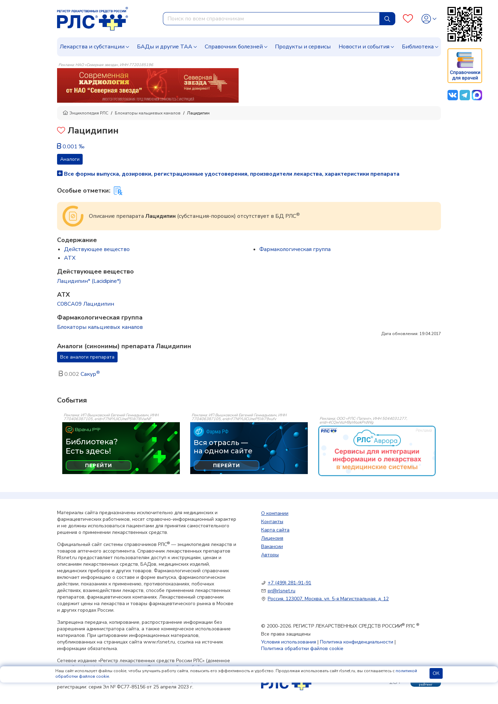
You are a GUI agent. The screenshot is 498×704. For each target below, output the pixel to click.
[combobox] (271, 18)
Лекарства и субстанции (92, 46)
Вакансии (272, 546)
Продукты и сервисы (303, 46)
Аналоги (70, 159)
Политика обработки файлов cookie (302, 648)
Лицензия (272, 538)
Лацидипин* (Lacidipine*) (89, 281)
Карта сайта (275, 530)
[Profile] (429, 19)
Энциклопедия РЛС (85, 113)
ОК (436, 673)
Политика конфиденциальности (356, 642)
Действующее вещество (97, 249)
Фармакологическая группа (295, 249)
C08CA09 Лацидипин (85, 304)
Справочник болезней (234, 46)
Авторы (270, 555)
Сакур (90, 374)
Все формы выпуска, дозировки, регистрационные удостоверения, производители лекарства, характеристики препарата (228, 174)
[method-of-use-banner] (148, 85)
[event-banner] (377, 451)
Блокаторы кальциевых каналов (148, 113)
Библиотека (418, 46)
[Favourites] (408, 18)
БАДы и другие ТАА (164, 46)
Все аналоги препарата (87, 357)
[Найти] (387, 18)
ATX (69, 258)
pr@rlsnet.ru (281, 590)
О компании (274, 513)
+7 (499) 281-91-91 (289, 583)
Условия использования (288, 642)
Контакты (272, 521)
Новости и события (364, 46)
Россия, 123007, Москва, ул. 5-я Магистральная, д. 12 (328, 598)
